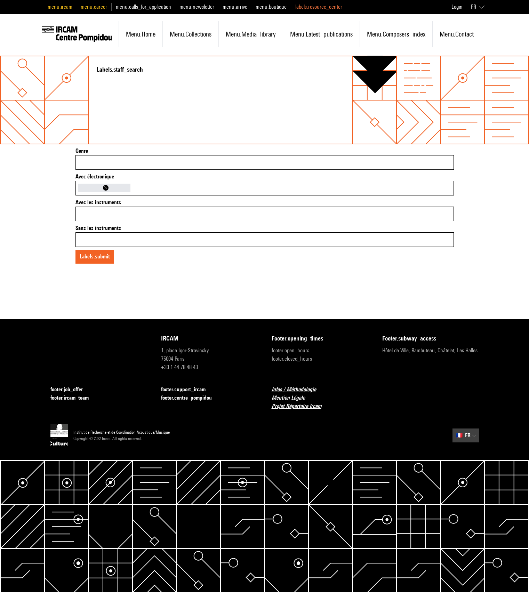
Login (457, 6)
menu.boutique (271, 6)
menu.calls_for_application (143, 6)
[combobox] (264, 162)
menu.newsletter (196, 6)
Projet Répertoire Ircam (301, 406)
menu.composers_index (396, 34)
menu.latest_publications (321, 34)
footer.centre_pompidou (190, 398)
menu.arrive (235, 6)
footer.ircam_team (73, 398)
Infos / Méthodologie (298, 389)
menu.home (140, 34)
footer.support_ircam (187, 389)
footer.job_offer (70, 389)
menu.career (94, 6)
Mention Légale (292, 398)
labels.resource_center (318, 6)
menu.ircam (60, 6)
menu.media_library (251, 34)
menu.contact (457, 34)
